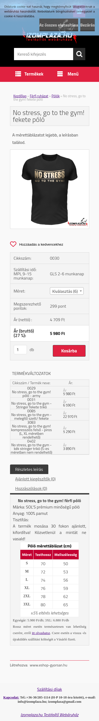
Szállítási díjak (49, 689)
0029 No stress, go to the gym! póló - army (31, 391)
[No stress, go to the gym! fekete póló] (49, 152)
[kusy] (20, 349)
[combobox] (67, 291)
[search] (79, 54)
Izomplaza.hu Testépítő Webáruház (50, 714)
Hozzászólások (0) (31, 488)
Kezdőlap (20, 96)
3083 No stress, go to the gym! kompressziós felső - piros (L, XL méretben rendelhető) (31, 429)
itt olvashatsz (41, 633)
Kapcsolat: (11, 697)
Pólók (55, 96)
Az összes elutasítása (58, 25)
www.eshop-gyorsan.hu (48, 665)
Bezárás (87, 25)
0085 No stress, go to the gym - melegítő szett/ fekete (31, 414)
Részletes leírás (29, 469)
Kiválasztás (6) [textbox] (65, 291)
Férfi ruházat (39, 96)
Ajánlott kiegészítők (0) (35, 479)
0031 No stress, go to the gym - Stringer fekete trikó (31, 403)
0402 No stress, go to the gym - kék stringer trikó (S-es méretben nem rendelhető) (31, 446)
